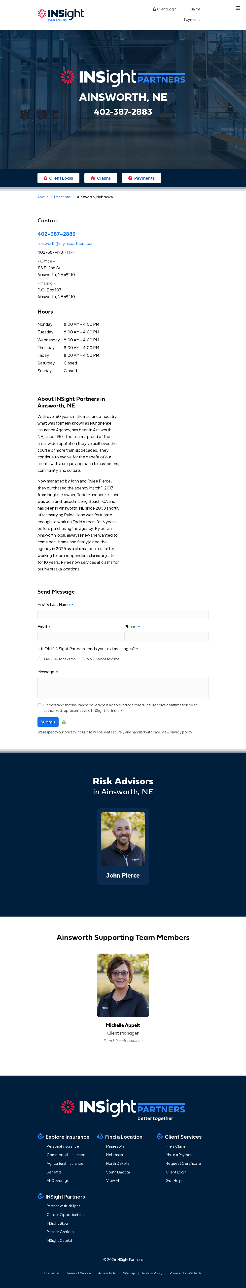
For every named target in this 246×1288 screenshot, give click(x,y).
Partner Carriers (60, 1231)
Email (44, 626)
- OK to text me (59, 659)
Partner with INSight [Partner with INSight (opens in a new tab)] (63, 1205)
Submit (48, 721)
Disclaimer (51, 1273)
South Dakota (118, 1171)
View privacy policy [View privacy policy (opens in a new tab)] (177, 732)
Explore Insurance (63, 1136)
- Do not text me (103, 659)
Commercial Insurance (66, 1154)
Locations (62, 197)
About (42, 197)
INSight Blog (57, 1223)
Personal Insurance (63, 1146)
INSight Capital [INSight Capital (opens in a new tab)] (59, 1240)
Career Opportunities (66, 1214)
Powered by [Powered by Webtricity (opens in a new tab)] (186, 1273)
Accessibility (107, 1273)
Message (47, 671)
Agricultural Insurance (65, 1163)
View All (113, 1180)
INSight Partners (61, 1196)
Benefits (54, 1171)
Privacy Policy (152, 1273)
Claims (195, 9)
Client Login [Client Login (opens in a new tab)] (164, 9)
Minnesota (115, 1146)
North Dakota (117, 1163)
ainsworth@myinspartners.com (66, 243)
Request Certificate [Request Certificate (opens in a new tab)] (183, 1163)
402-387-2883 (56, 234)
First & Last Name (55, 604)
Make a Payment (180, 1154)
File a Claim (175, 1146)
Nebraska (114, 1154)
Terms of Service (79, 1273)
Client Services (179, 1136)
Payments (192, 19)
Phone (132, 626)
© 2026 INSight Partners (123, 1259)
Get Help (174, 1180)
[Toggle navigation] (238, 8)
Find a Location (119, 1136)
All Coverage (58, 1180)
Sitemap (129, 1273)
